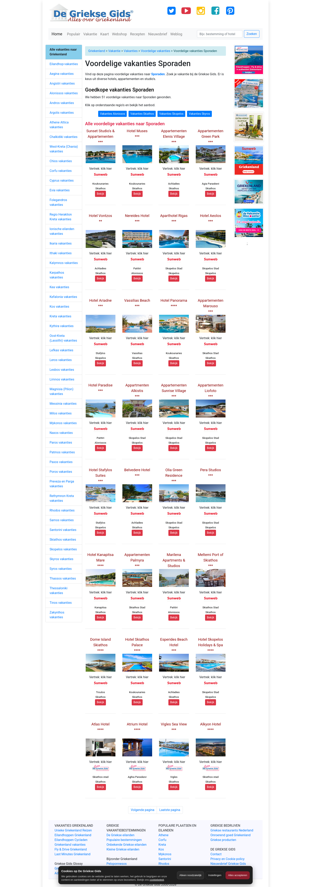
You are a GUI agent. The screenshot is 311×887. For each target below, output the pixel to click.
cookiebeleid (157, 879)
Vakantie (90, 34)
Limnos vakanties (62, 379)
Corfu (162, 840)
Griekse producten (223, 840)
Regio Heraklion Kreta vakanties (61, 217)
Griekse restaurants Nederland (231, 830)
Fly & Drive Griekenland (71, 849)
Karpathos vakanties (57, 275)
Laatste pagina (169, 810)
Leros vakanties (61, 360)
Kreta (162, 845)
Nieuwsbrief (157, 34)
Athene (163, 835)
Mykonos (164, 854)
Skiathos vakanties (63, 539)
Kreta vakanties (60, 316)
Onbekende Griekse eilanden (127, 845)
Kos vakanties (59, 306)
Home (57, 34)
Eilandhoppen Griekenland (73, 835)
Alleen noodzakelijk (190, 875)
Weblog (176, 34)
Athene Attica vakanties (59, 124)
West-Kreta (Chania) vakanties (64, 149)
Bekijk (100, 193)
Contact (216, 854)
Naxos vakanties (61, 433)
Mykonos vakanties (63, 423)
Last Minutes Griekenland (72, 854)
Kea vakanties (59, 287)
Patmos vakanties (62, 452)
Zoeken (252, 34)
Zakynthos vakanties (57, 615)
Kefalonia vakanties (63, 297)
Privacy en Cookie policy (227, 859)
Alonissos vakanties (64, 93)
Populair (73, 34)
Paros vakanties (61, 442)
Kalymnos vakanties (64, 263)
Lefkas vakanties (61, 350)
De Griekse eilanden (120, 835)
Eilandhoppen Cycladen (71, 840)
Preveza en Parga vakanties (62, 484)
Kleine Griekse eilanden (123, 849)
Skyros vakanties (61, 559)
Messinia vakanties (63, 403)
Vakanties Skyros (199, 113)
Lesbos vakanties (62, 370)
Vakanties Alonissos (112, 113)
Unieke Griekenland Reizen (73, 830)
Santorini (164, 859)
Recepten (137, 34)
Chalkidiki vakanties (64, 137)
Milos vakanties (61, 413)
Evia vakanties (60, 190)
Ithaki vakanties (61, 253)
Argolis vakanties (62, 113)
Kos (161, 849)
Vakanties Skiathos (142, 113)
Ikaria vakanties (61, 243)
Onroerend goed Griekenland (230, 835)
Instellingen (214, 875)
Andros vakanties (62, 103)
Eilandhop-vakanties (64, 64)
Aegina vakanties (62, 74)
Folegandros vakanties (58, 202)
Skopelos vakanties (63, 549)
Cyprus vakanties (62, 180)
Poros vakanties (61, 472)
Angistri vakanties (62, 83)
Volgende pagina (142, 810)
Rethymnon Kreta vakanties (62, 498)
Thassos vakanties (63, 578)
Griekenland (96, 51)
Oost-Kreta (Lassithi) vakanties (63, 338)
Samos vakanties (62, 520)
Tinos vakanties (61, 603)
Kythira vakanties (62, 326)
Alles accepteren (237, 875)
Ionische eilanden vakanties (62, 231)
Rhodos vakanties (62, 510)
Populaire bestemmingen (124, 840)
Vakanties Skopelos (171, 113)
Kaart (104, 34)
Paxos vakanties (61, 462)
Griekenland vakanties (70, 845)
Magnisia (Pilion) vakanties (61, 391)
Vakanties (131, 51)
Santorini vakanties (63, 530)
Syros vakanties (61, 569)
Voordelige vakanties (155, 51)
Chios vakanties (61, 161)
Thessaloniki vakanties (58, 590)
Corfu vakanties (61, 171)
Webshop (119, 34)
